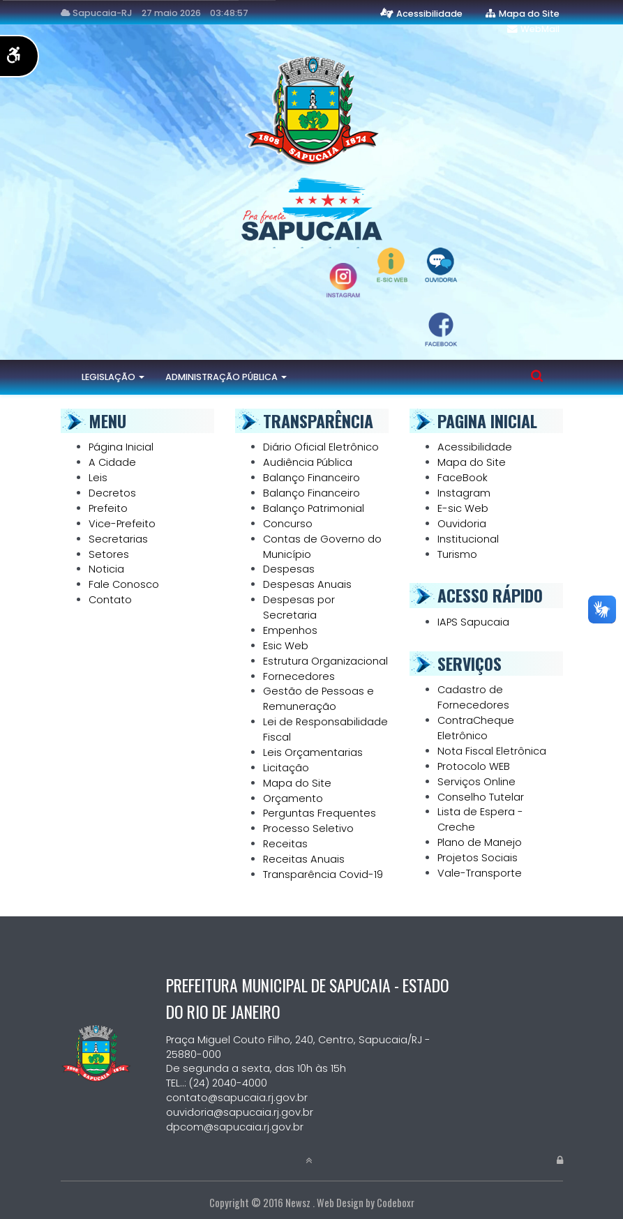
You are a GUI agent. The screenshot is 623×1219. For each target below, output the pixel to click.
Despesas (289, 569)
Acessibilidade (429, 14)
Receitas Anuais (304, 859)
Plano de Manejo (479, 842)
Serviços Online (476, 782)
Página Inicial (121, 447)
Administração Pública (226, 377)
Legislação (113, 377)
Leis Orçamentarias (313, 752)
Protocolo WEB (473, 766)
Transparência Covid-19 (323, 874)
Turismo (457, 554)
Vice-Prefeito (122, 524)
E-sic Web (462, 508)
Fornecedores (299, 676)
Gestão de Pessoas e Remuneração (318, 698)
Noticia (106, 569)
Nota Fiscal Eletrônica (491, 751)
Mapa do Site (529, 14)
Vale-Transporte (479, 873)
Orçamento (293, 798)
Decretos (112, 493)
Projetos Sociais (477, 858)
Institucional (468, 539)
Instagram (463, 493)
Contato (110, 600)
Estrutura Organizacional (325, 661)
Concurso (288, 524)
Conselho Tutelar (480, 797)
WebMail (540, 29)
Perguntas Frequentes (319, 813)
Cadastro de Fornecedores (473, 697)
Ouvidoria (461, 524)
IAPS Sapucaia (473, 622)
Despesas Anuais (307, 584)
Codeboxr (395, 1202)
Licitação (286, 768)
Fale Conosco (124, 584)
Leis (98, 478)
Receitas (285, 844)
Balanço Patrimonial (313, 508)
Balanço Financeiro (311, 478)
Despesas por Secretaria (299, 607)
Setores (109, 554)
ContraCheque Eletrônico (475, 728)
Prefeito (108, 508)
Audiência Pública (307, 462)
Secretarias (118, 539)
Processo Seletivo (308, 828)
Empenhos (290, 630)
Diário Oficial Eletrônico (321, 447)
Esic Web (285, 646)
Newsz (297, 1202)
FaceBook (462, 478)
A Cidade (112, 462)
